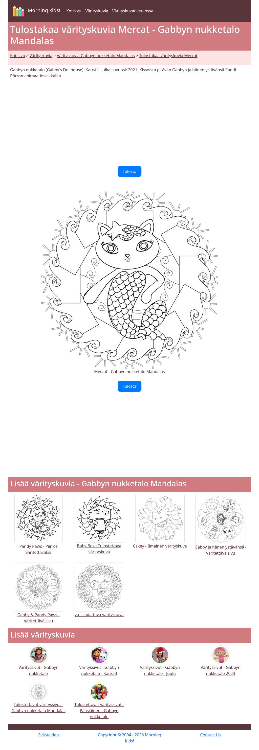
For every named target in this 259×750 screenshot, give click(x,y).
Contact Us (210, 735)
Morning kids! (35, 10)
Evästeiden (48, 735)
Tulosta (129, 171)
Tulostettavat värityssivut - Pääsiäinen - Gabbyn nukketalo (99, 704)
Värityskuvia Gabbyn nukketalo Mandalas (96, 55)
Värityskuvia (96, 11)
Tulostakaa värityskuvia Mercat (168, 55)
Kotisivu (73, 11)
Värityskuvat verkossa (132, 11)
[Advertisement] (129, 122)
